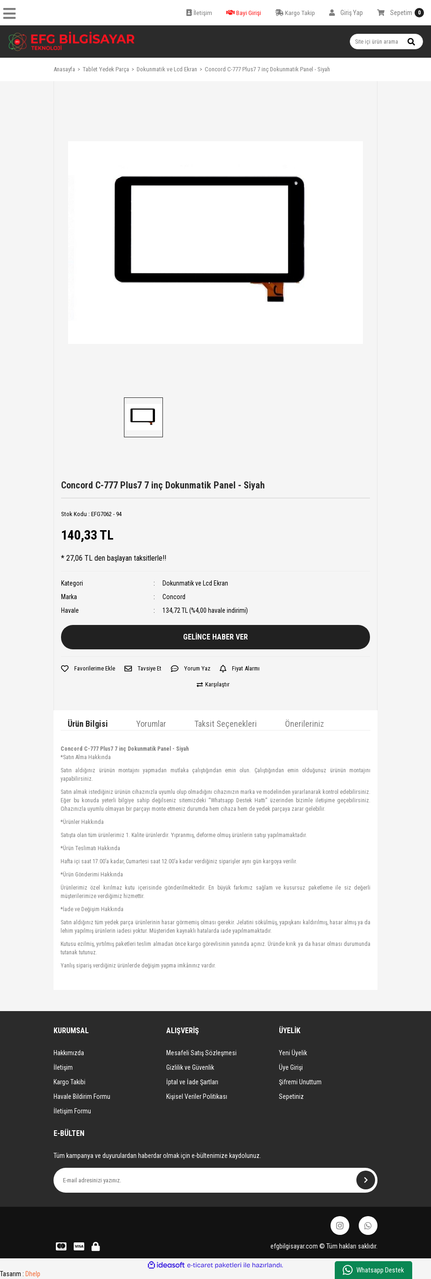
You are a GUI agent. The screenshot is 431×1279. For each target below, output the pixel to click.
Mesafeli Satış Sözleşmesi (201, 1053)
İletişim (63, 1067)
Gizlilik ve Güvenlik (190, 1067)
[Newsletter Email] (215, 1180)
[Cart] (400, 12)
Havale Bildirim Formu (82, 1096)
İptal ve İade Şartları (192, 1082)
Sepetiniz (291, 1096)
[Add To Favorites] (88, 668)
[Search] (386, 41)
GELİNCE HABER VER (215, 636)
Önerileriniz (304, 724)
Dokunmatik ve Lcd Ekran (195, 583)
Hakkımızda (69, 1053)
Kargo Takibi (69, 1082)
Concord (173, 597)
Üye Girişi (291, 1067)
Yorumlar (151, 724)
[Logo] (72, 41)
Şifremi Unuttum (300, 1082)
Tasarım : (20, 1274)
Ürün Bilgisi (88, 724)
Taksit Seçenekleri (225, 724)
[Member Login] (346, 12)
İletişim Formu (72, 1111)
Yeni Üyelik (293, 1053)
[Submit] (365, 1180)
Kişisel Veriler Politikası (196, 1096)
